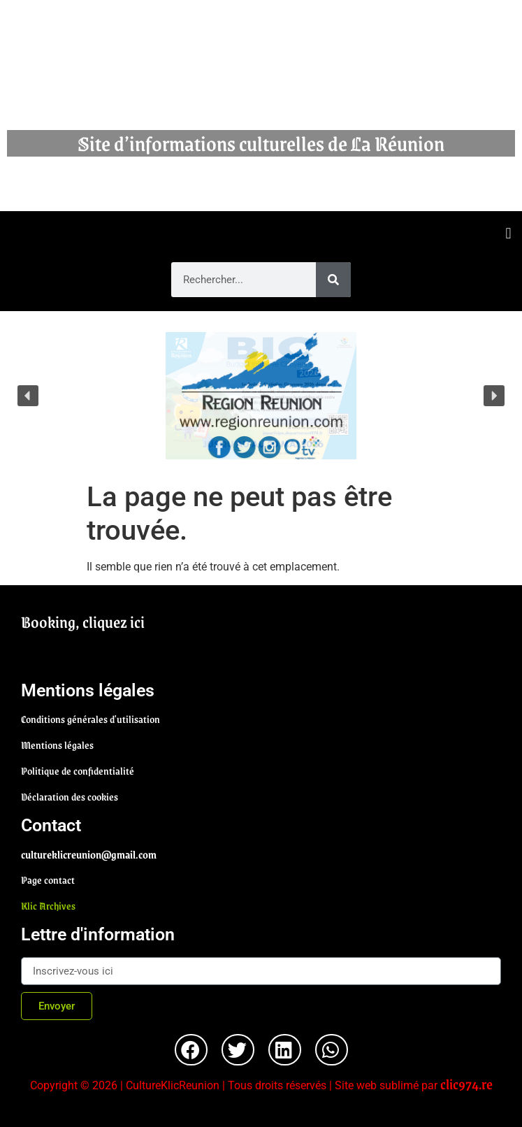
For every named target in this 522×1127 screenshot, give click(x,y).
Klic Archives (48, 905)
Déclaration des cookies (69, 796)
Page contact (48, 879)
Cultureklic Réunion (261, 77)
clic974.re (466, 1083)
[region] (261, 395)
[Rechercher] (333, 279)
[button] (508, 233)
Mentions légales (57, 744)
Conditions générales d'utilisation (90, 718)
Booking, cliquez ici (83, 621)
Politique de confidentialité (77, 770)
